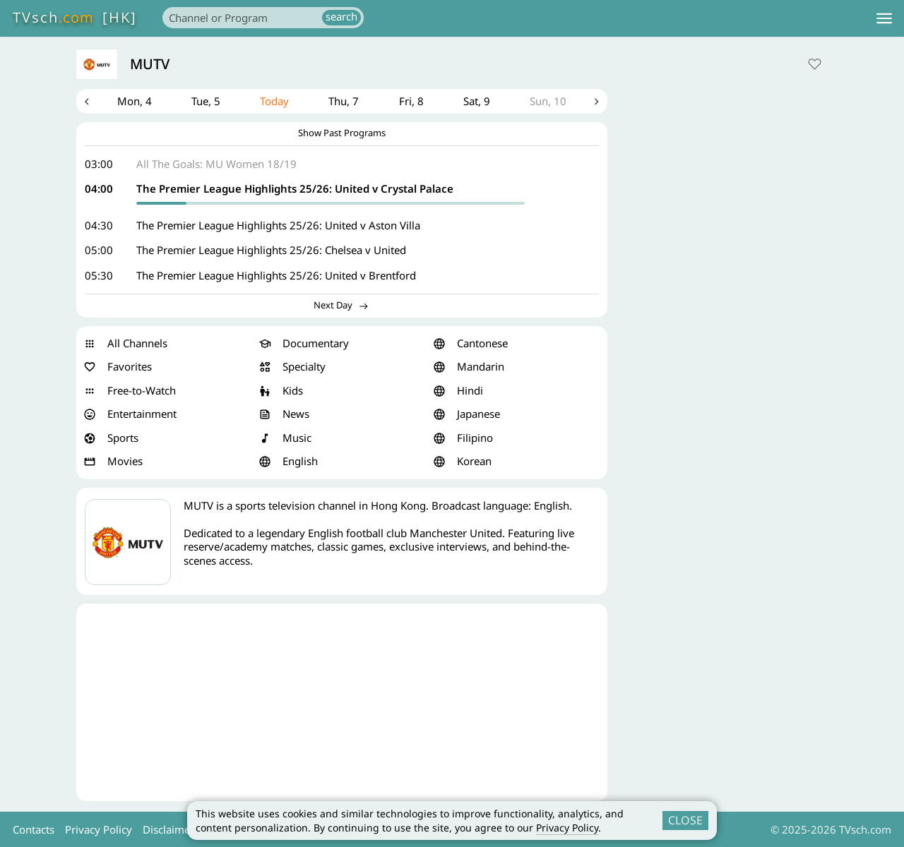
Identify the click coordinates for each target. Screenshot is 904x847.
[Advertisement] (341, 702)
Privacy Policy (567, 827)
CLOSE (685, 820)
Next (596, 101)
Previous (86, 101)
